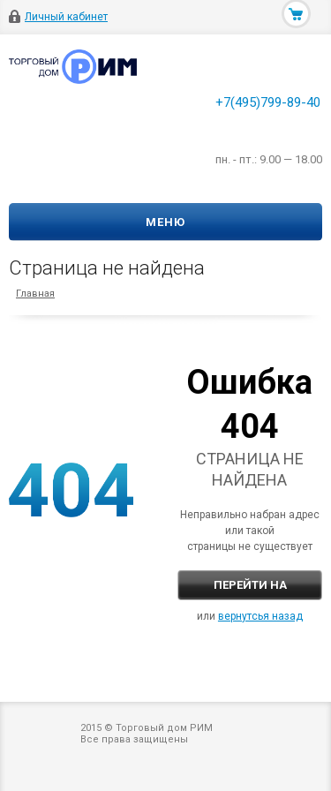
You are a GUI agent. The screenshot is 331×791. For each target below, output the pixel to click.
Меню (165, 222)
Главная (35, 293)
